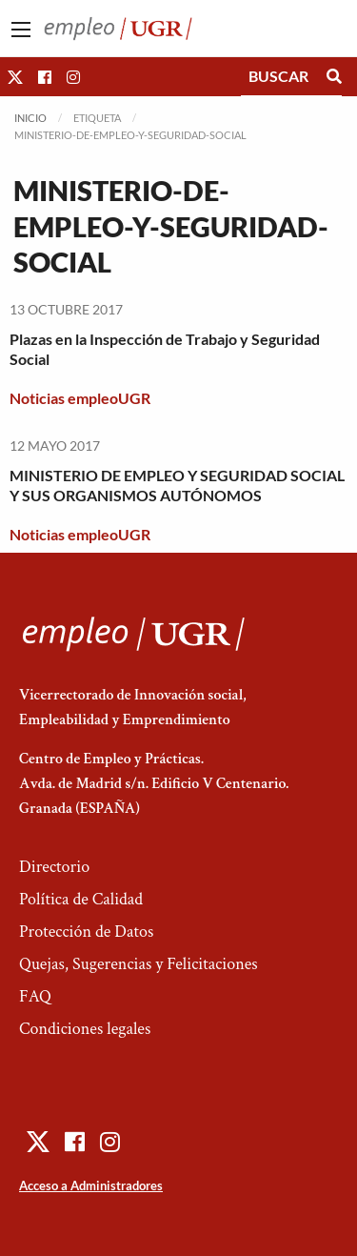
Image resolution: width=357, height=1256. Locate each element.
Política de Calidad (81, 899)
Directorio (54, 867)
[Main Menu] (20, 29)
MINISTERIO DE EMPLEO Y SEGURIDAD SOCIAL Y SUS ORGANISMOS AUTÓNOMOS (177, 485)
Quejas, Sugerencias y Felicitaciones (138, 964)
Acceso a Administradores (91, 1185)
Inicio (30, 117)
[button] (15, 76)
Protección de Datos (86, 931)
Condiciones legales (84, 1029)
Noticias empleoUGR (80, 398)
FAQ (35, 996)
